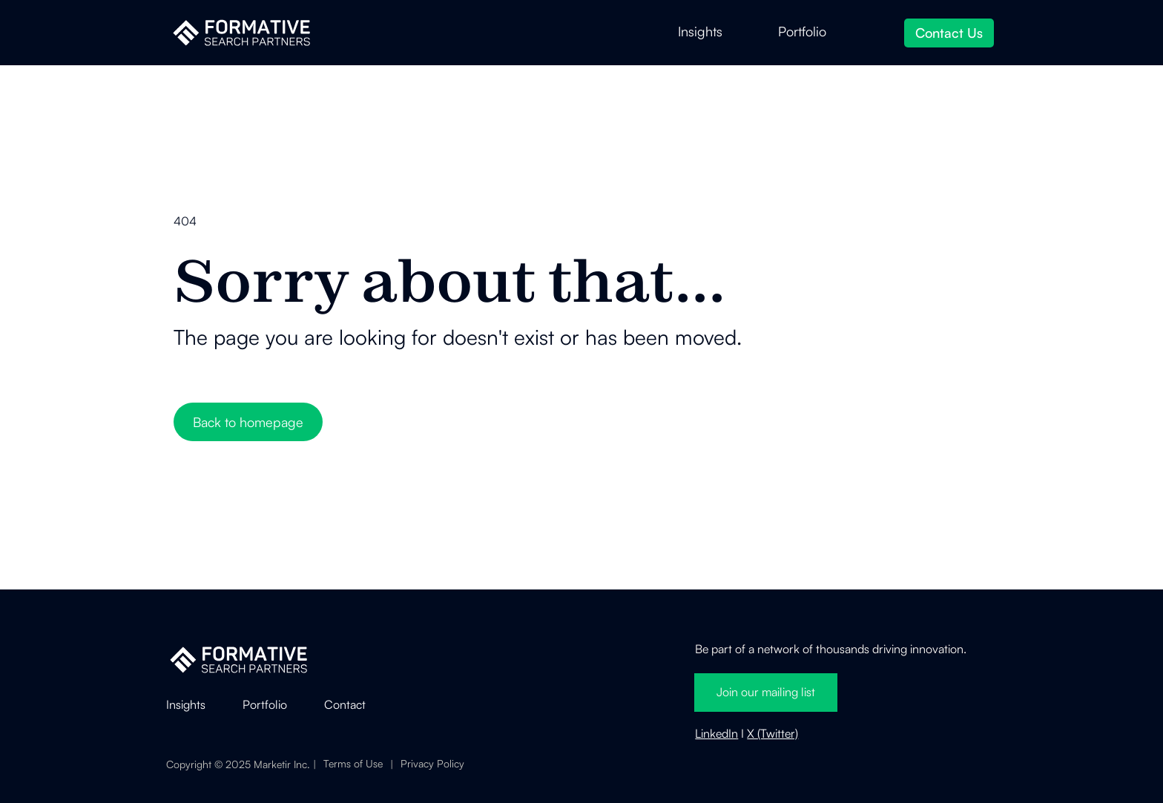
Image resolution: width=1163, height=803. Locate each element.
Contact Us (949, 32)
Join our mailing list (765, 691)
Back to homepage (248, 422)
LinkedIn (716, 733)
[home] (241, 33)
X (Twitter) (772, 733)
